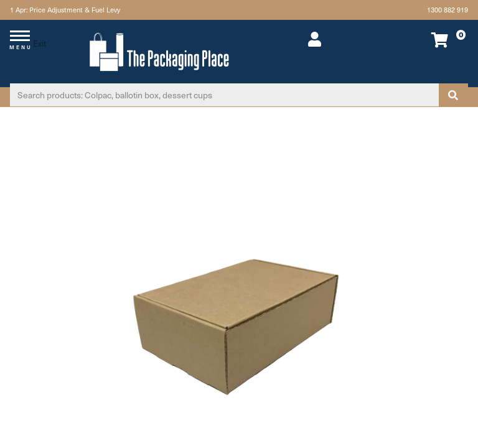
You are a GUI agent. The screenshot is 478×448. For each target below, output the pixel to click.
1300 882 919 (447, 9)
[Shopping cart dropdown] (424, 39)
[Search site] (453, 94)
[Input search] (224, 94)
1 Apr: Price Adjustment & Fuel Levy (65, 9)
